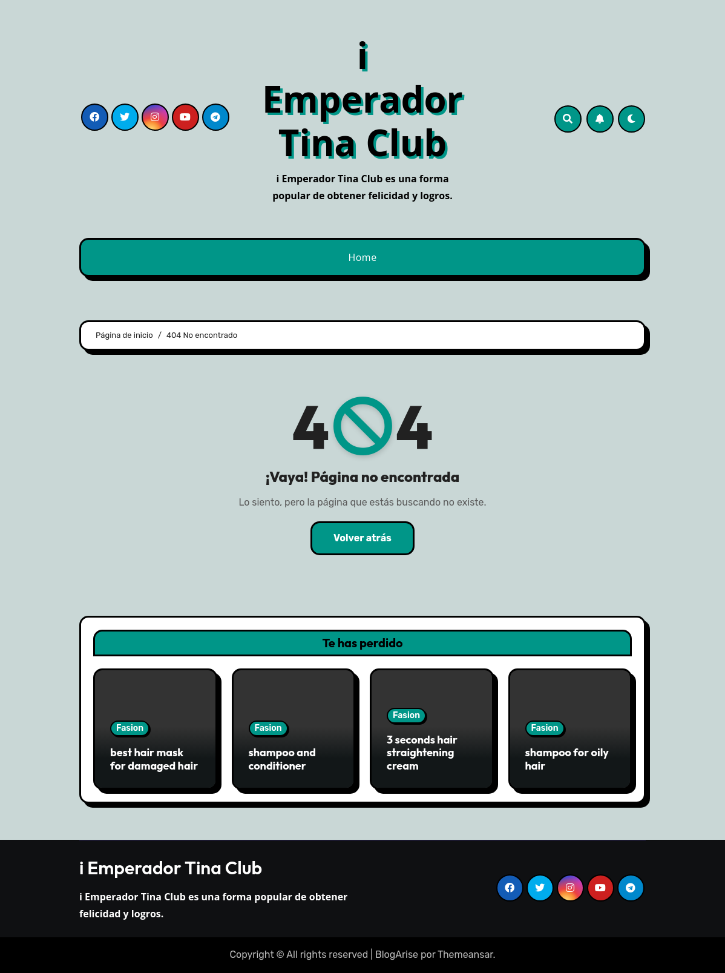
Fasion (129, 728)
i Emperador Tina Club (362, 98)
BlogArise (396, 954)
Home (362, 257)
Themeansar (465, 954)
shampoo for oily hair (567, 759)
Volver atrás (362, 538)
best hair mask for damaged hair (154, 759)
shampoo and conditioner (283, 759)
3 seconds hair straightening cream (422, 753)
